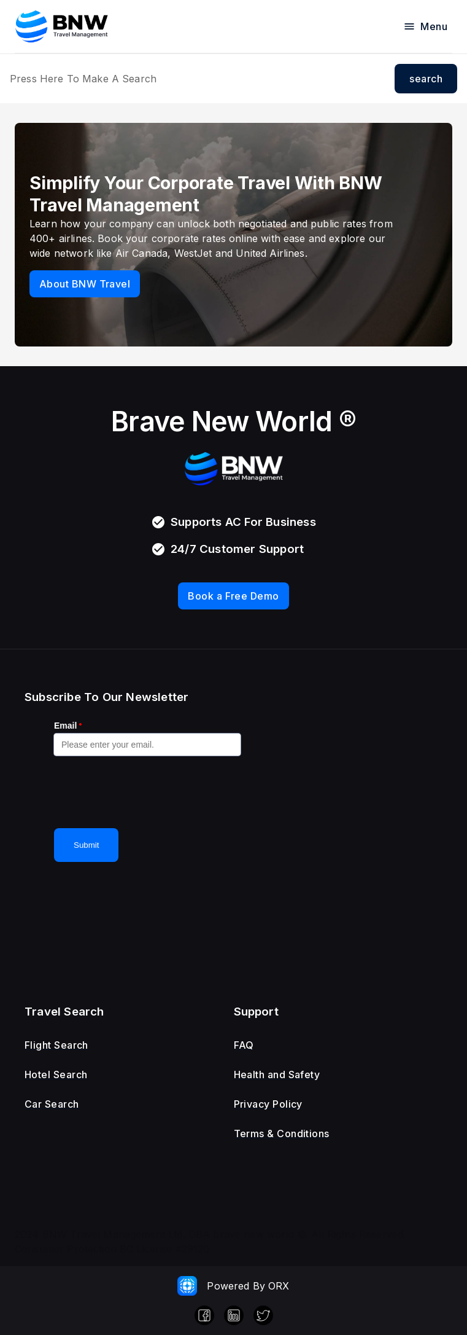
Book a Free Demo (233, 596)
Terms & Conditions (282, 1133)
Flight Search (56, 1045)
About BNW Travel (84, 284)
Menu (425, 26)
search (425, 78)
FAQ (244, 1045)
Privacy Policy (268, 1104)
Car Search (52, 1104)
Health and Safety (277, 1074)
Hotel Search (56, 1074)
